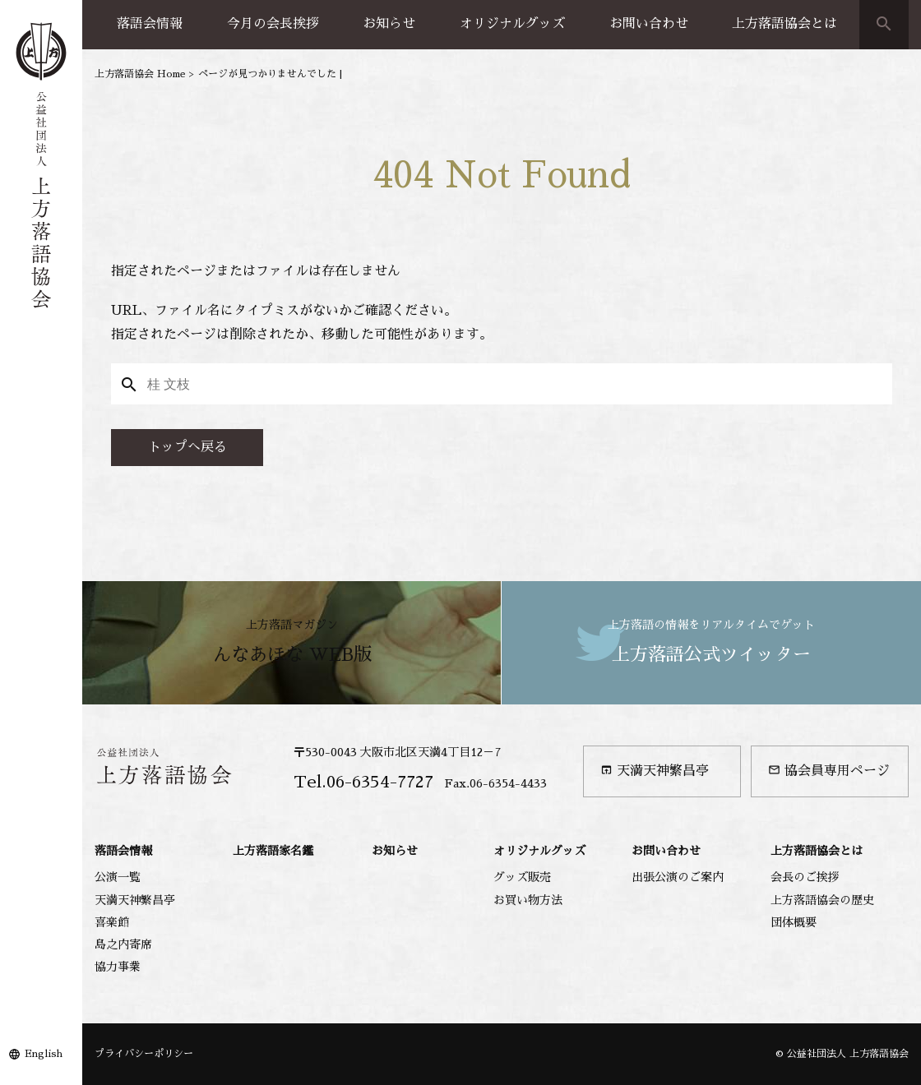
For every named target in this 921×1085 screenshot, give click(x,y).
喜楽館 (112, 922)
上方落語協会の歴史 (822, 900)
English (43, 1054)
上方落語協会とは (784, 23)
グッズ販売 (522, 877)
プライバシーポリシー (144, 1054)
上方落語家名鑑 (273, 850)
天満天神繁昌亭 (654, 771)
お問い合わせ (648, 23)
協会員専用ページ (829, 771)
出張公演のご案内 (678, 877)
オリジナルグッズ (512, 23)
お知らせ (389, 23)
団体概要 (794, 922)
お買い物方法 (527, 900)
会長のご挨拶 (805, 877)
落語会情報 (150, 23)
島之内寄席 (123, 944)
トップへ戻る (187, 447)
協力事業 (118, 966)
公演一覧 (118, 877)
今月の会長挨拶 (273, 23)
